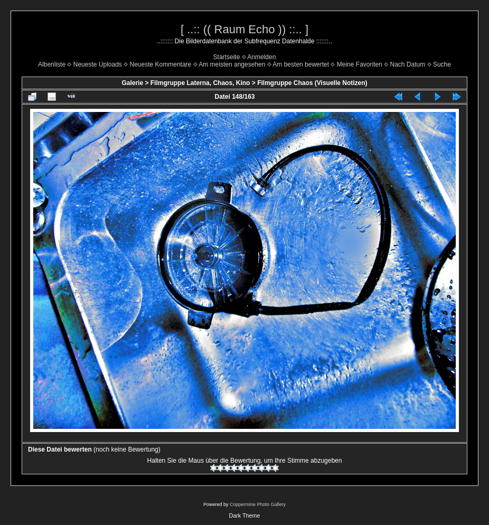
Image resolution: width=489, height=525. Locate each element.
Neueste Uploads (97, 64)
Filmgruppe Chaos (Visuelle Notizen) (312, 83)
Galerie (132, 83)
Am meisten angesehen (232, 64)
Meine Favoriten (359, 64)
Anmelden (261, 57)
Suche (442, 64)
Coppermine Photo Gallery (258, 504)
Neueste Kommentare (161, 64)
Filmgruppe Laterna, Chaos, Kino (200, 83)
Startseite (226, 57)
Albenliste (51, 64)
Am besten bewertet (300, 64)
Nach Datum (408, 64)
